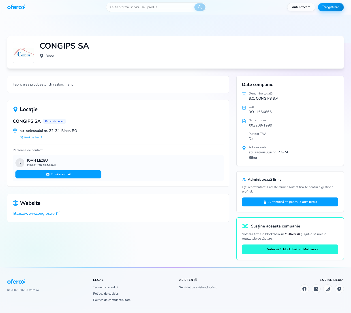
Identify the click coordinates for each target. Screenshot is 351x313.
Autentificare (301, 7)
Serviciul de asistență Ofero (198, 287)
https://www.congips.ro (36, 213)
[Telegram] (339, 288)
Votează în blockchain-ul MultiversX (290, 249)
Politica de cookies (106, 294)
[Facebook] (304, 288)
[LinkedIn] (316, 288)
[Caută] (199, 7)
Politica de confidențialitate (112, 300)
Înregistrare (331, 7)
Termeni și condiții (105, 287)
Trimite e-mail (58, 174)
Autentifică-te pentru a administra (290, 202)
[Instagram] (327, 288)
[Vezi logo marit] (23, 52)
